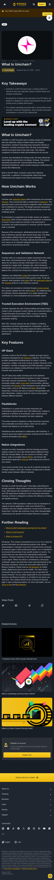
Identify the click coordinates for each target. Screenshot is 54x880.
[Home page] (19, 4)
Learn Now (47, 14)
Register (42, 4)
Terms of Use (7, 868)
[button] (49, 4)
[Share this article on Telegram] (29, 605)
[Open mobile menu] (49, 4)
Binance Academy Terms (30, 868)
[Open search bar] (33, 4)
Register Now (26, 755)
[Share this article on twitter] (3, 605)
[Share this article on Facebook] (16, 605)
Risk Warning (16, 868)
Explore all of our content (27, 777)
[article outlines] (49, 18)
